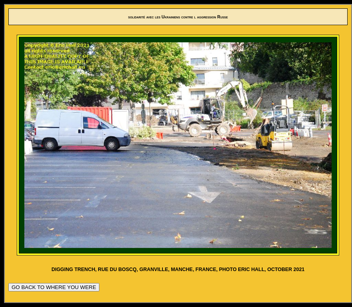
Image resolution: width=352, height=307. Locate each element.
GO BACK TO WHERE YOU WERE (54, 287)
